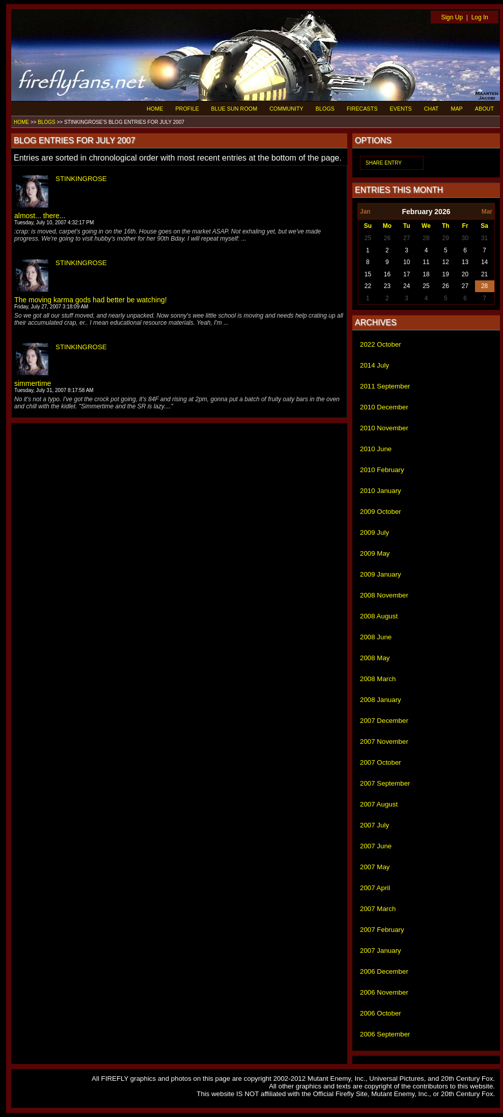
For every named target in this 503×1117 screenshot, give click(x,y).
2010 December (384, 407)
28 (426, 238)
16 (387, 274)
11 (426, 262)
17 (406, 274)
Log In (479, 17)
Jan (365, 211)
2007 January (380, 950)
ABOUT (484, 109)
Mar (487, 211)
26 (387, 238)
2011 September (385, 386)
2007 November (384, 741)
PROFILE (187, 109)
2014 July (374, 365)
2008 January (380, 700)
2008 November (384, 595)
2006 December (384, 971)
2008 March (378, 679)
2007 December (384, 720)
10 (406, 262)
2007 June (376, 846)
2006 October (380, 1013)
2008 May (375, 658)
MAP (456, 109)
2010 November (384, 428)
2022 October (380, 344)
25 (368, 238)
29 (445, 238)
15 (368, 274)
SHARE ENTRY (384, 163)
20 (465, 274)
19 (445, 274)
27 (406, 238)
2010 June (376, 449)
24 (406, 286)
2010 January (380, 491)
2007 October (380, 762)
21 (484, 274)
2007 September (385, 783)
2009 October (380, 511)
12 (445, 262)
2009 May (375, 553)
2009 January (380, 574)
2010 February (382, 470)
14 (484, 262)
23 (387, 286)
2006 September (385, 1034)
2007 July (374, 825)
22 (368, 286)
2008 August (379, 616)
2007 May (375, 867)
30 (465, 238)
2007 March (378, 909)
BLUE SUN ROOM (234, 109)
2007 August (379, 804)
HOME (155, 109)
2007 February (382, 929)
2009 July (374, 532)
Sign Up (452, 17)
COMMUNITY (286, 109)
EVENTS (401, 109)
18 (426, 274)
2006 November (384, 992)
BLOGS (325, 109)
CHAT (431, 109)
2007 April (375, 888)
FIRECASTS (362, 109)
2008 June (376, 637)
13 (465, 262)
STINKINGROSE (81, 179)
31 (484, 238)
